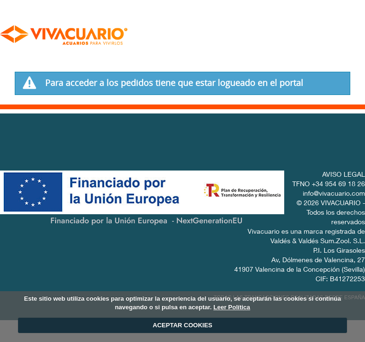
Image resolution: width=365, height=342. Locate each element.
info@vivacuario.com (334, 194)
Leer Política (231, 307)
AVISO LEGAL (343, 175)
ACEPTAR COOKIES (182, 325)
